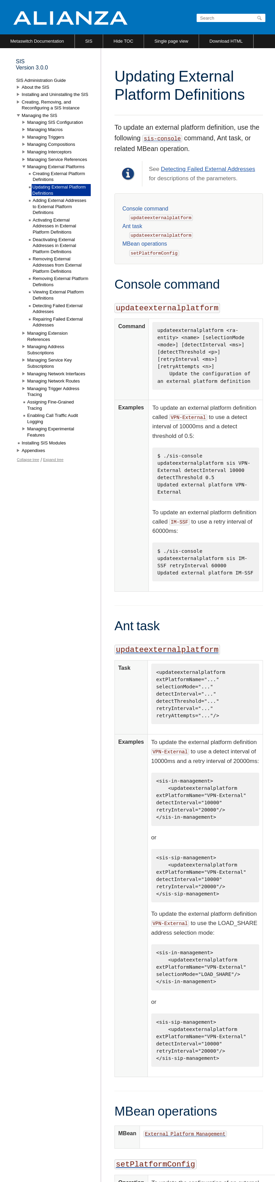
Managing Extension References (47, 336)
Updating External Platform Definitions (59, 190)
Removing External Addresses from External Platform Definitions (57, 264)
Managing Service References (57, 159)
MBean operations (144, 244)
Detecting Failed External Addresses (208, 169)
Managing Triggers (45, 137)
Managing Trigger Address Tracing (53, 391)
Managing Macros (45, 129)
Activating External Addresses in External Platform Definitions (54, 226)
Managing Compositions (51, 144)
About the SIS (35, 87)
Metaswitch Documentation (37, 41)
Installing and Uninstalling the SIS (55, 94)
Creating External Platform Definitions (59, 176)
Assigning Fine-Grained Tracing (50, 405)
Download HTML (226, 41)
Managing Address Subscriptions (45, 349)
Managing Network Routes (53, 381)
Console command (145, 209)
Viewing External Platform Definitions (58, 295)
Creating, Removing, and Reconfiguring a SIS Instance (50, 105)
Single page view (171, 41)
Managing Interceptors (49, 151)
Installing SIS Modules (44, 442)
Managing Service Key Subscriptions (49, 363)
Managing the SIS (39, 115)
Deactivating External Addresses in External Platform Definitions (54, 245)
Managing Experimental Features (50, 432)
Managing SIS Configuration (55, 122)
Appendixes (33, 450)
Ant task (132, 226)
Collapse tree (28, 460)
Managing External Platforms (56, 166)
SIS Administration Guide (41, 80)
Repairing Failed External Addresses (58, 322)
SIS (88, 41)
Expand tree (53, 460)
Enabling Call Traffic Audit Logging (52, 418)
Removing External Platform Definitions (60, 281)
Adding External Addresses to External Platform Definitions (59, 206)
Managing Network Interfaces (56, 373)
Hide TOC (123, 41)
